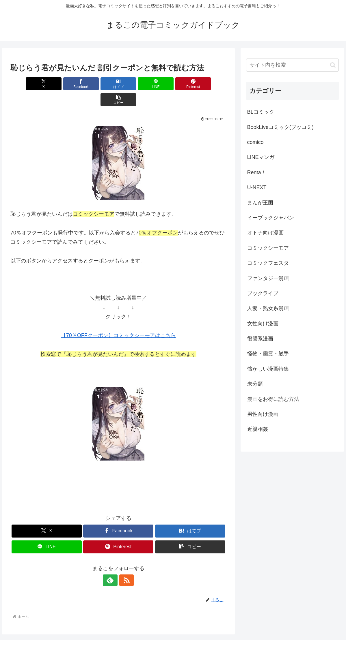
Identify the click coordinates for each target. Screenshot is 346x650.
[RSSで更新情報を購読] (125, 564)
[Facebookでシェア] (64, 83)
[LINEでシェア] (136, 83)
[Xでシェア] (27, 83)
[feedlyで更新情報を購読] (112, 564)
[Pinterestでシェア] (172, 83)
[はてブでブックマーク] (100, 83)
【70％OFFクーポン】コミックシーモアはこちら (118, 319)
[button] (209, 83)
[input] (292, 65)
